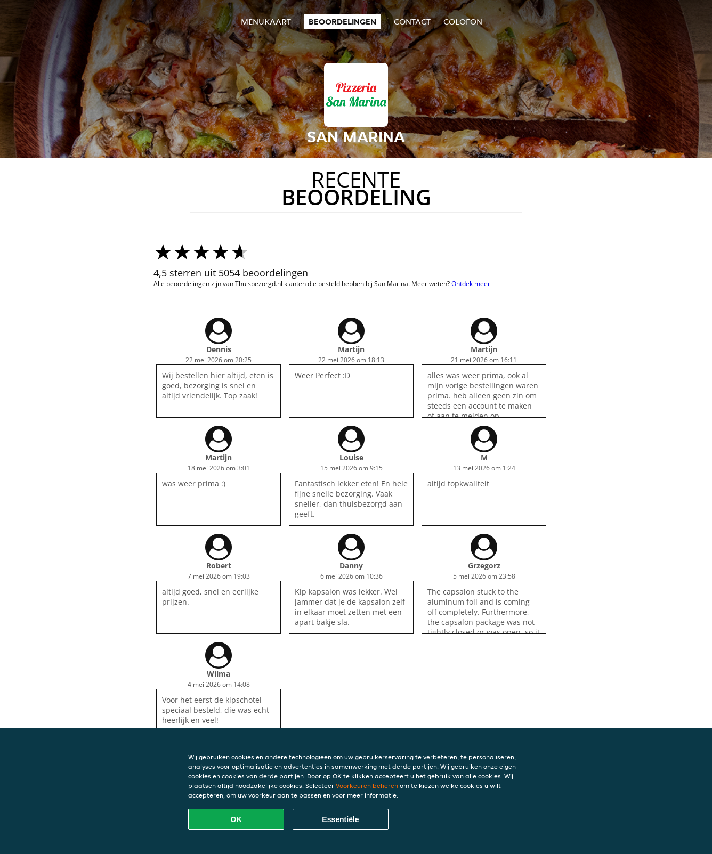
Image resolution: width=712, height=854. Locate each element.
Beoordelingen (342, 21)
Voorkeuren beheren (367, 786)
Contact (412, 21)
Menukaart (266, 21)
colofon (462, 21)
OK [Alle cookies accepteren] (236, 819)
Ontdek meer (470, 283)
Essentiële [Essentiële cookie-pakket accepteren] (340, 819)
